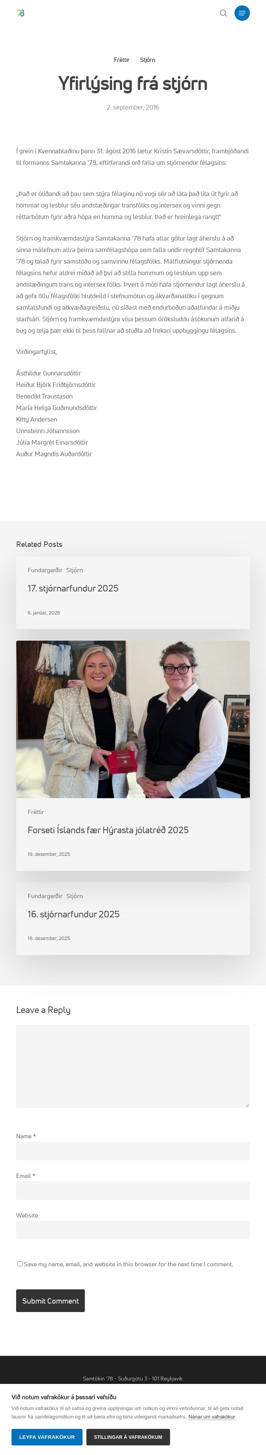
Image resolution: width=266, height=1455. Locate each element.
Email (25, 1175)
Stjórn (147, 60)
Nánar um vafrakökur (211, 1417)
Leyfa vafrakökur (47, 1437)
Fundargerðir (45, 570)
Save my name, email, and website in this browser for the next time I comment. (128, 1264)
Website (27, 1215)
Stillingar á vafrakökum (128, 1437)
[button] (242, 13)
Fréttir (122, 60)
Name (26, 1136)
